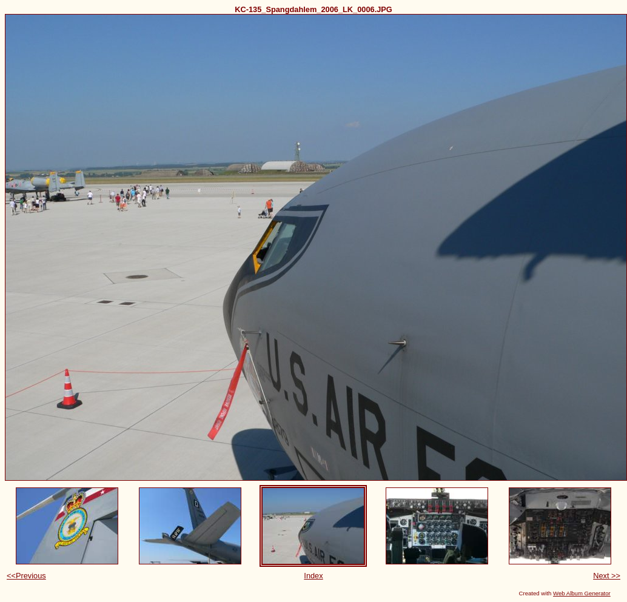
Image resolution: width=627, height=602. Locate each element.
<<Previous (26, 575)
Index (313, 575)
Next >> (606, 575)
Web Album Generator (582, 593)
